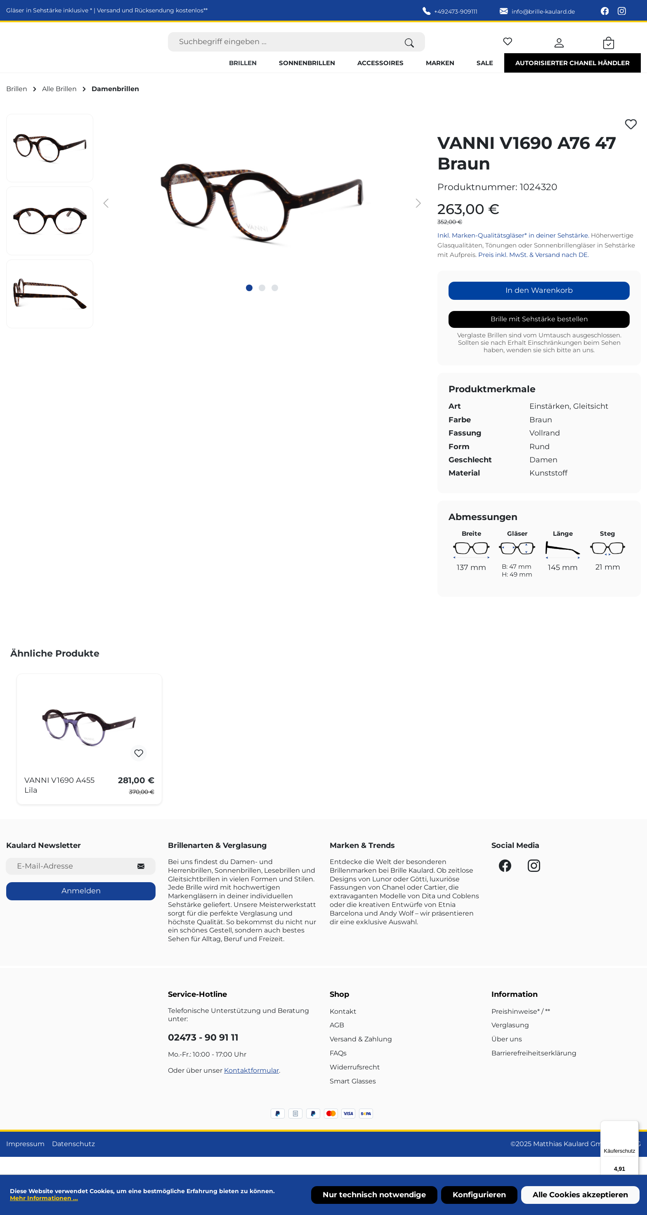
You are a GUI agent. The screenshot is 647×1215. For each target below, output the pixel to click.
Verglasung (510, 1043)
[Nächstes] (419, 220)
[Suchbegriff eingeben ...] (281, 50)
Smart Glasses (353, 1098)
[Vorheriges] (105, 220)
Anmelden (81, 908)
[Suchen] (409, 50)
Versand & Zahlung (361, 1057)
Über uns (506, 1057)
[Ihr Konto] (559, 50)
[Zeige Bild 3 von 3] (275, 305)
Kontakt (343, 1029)
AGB (337, 1043)
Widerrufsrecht (355, 1084)
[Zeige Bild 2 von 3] (262, 305)
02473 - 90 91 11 (203, 1055)
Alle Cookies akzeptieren (580, 1194)
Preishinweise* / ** (520, 1029)
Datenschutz (73, 1162)
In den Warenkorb (539, 308)
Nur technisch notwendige (374, 1194)
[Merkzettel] (507, 49)
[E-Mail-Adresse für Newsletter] (66, 884)
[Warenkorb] (608, 50)
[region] (215, 238)
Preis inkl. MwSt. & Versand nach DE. (533, 272)
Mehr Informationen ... (44, 1198)
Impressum (25, 1162)
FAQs (338, 1071)
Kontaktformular (251, 1088)
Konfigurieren (479, 1194)
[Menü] (634, 1125)
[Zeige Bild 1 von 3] (249, 305)
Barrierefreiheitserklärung (533, 1071)
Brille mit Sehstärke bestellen (539, 336)
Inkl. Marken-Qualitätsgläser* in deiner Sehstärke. (514, 253)
